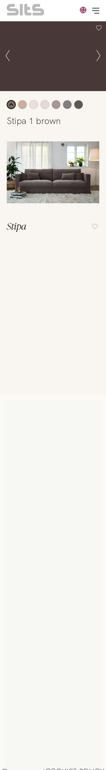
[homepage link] (25, 14)
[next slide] (98, 56)
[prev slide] (8, 56)
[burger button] (95, 10)
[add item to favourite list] (98, 28)
